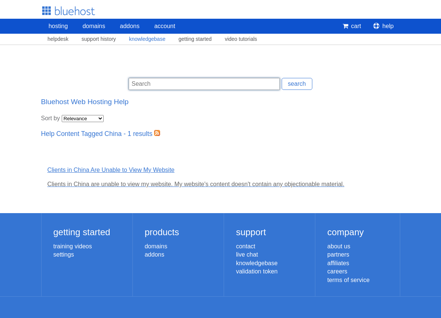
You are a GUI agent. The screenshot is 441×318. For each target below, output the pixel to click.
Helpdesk (58, 39)
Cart (352, 26)
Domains (94, 26)
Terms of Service (348, 280)
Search (297, 84)
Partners (338, 254)
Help (383, 26)
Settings (63, 254)
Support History (99, 39)
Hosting (58, 26)
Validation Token (257, 271)
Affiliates (338, 263)
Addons (130, 26)
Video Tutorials (241, 39)
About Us (338, 246)
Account (164, 26)
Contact (245, 246)
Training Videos (72, 246)
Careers (337, 271)
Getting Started (195, 39)
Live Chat (247, 254)
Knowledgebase (147, 39)
